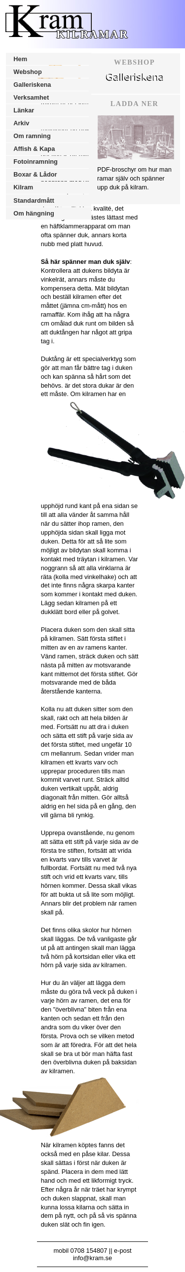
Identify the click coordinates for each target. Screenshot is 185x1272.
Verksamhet (31, 97)
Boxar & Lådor (35, 174)
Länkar (23, 110)
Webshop (27, 71)
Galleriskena (32, 84)
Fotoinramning (35, 161)
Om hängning (33, 213)
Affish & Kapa (34, 148)
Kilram (23, 187)
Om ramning (31, 136)
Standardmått (33, 200)
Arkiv (21, 123)
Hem (20, 59)
